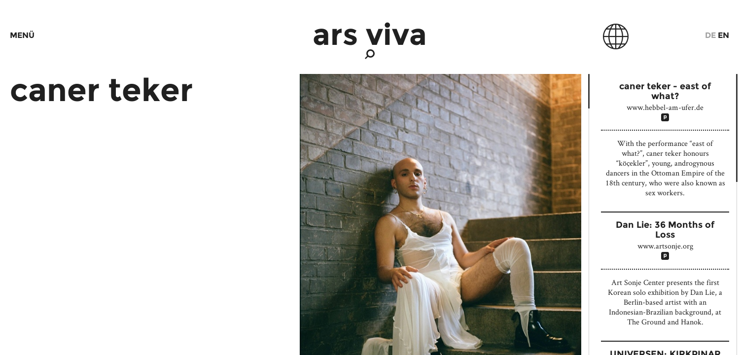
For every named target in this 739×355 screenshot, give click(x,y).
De (710, 35)
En (723, 35)
